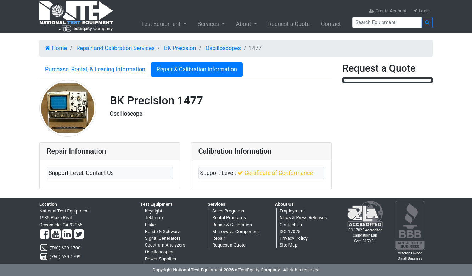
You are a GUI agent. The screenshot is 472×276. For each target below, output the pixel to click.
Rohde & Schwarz (162, 231)
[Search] (387, 22)
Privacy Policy (294, 238)
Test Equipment (161, 24)
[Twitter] (79, 234)
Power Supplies (160, 258)
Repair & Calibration (232, 224)
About (244, 24)
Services (209, 24)
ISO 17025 (290, 231)
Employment (292, 211)
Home (56, 48)
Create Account (387, 10)
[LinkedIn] (67, 234)
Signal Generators (163, 238)
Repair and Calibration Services (116, 48)
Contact (331, 24)
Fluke (150, 224)
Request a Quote (289, 24)
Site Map (288, 245)
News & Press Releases (303, 217)
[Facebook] (44, 234)
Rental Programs (229, 217)
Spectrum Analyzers (165, 245)
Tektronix (154, 217)
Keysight (153, 211)
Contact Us (291, 224)
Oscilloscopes (223, 48)
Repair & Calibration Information (197, 69)
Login (422, 10)
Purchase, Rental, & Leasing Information (95, 69)
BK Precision (180, 48)
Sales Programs (228, 211)
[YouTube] (56, 234)
